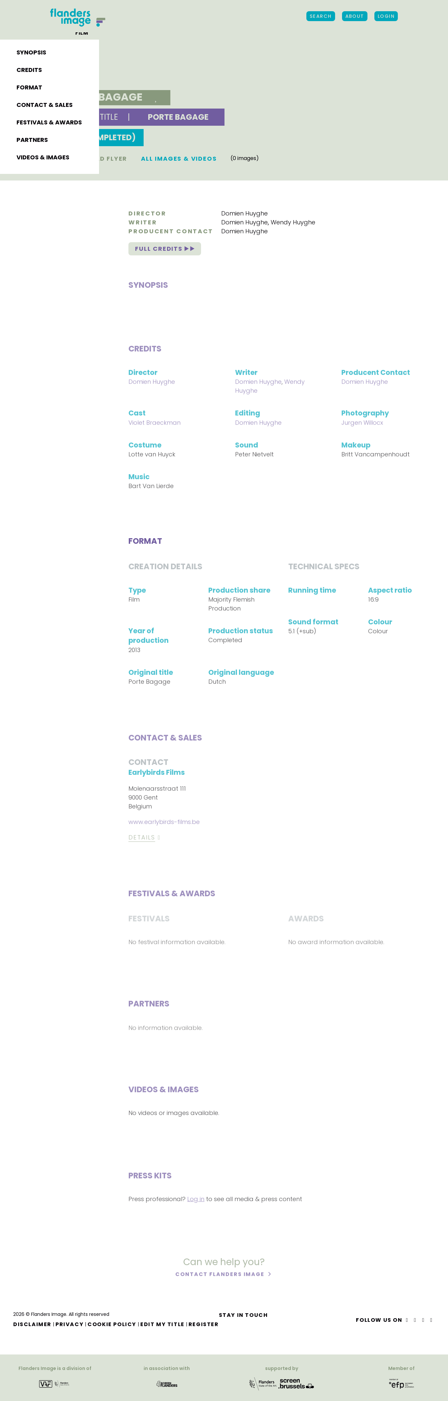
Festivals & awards (49, 122)
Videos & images (43, 157)
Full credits (164, 248)
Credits (29, 70)
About (354, 16)
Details (141, 838)
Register (204, 1324)
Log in (195, 1200)
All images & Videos (179, 158)
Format (29, 87)
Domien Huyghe (244, 213)
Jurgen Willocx (362, 423)
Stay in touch (243, 1315)
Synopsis (31, 52)
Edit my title (162, 1324)
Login (386, 16)
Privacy (69, 1324)
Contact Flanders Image (220, 1275)
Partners (32, 140)
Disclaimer (32, 1324)
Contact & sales (45, 105)
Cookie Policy (111, 1324)
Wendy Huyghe (293, 222)
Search (321, 16)
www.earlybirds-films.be (164, 823)
